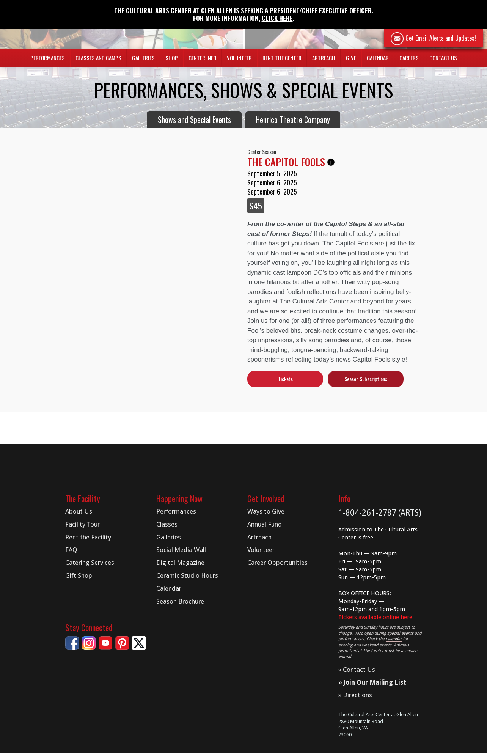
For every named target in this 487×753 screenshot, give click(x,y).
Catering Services (89, 562)
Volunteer (239, 57)
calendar (394, 639)
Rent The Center (282, 57)
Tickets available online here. (376, 617)
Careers (409, 57)
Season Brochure (180, 601)
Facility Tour (82, 524)
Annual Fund (264, 524)
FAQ (71, 549)
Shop (171, 57)
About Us (78, 511)
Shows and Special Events (194, 119)
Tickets (285, 379)
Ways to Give (265, 511)
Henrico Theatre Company (293, 119)
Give (351, 57)
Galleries (168, 537)
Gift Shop (78, 575)
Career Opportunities (277, 562)
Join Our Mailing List (375, 682)
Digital (180, 562)
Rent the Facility (88, 537)
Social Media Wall (181, 549)
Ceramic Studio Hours (187, 575)
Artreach (323, 57)
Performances (176, 511)
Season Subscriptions (365, 379)
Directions (357, 695)
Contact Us (443, 57)
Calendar (378, 57)
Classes (167, 524)
